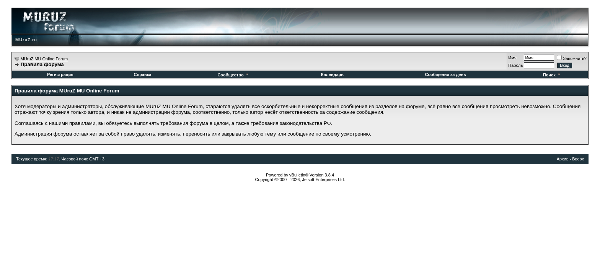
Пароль (515, 65)
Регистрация (60, 74)
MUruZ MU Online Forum (44, 59)
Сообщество (233, 75)
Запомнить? (572, 58)
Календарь (332, 74)
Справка (143, 74)
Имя (512, 57)
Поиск (552, 75)
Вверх (578, 159)
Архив (563, 159)
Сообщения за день (445, 74)
